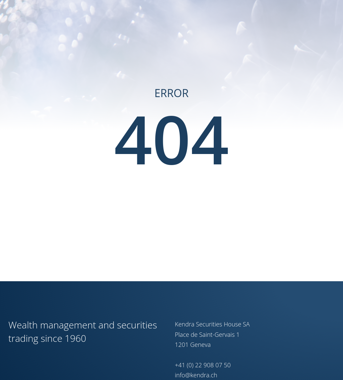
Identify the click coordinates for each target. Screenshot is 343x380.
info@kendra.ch (196, 375)
